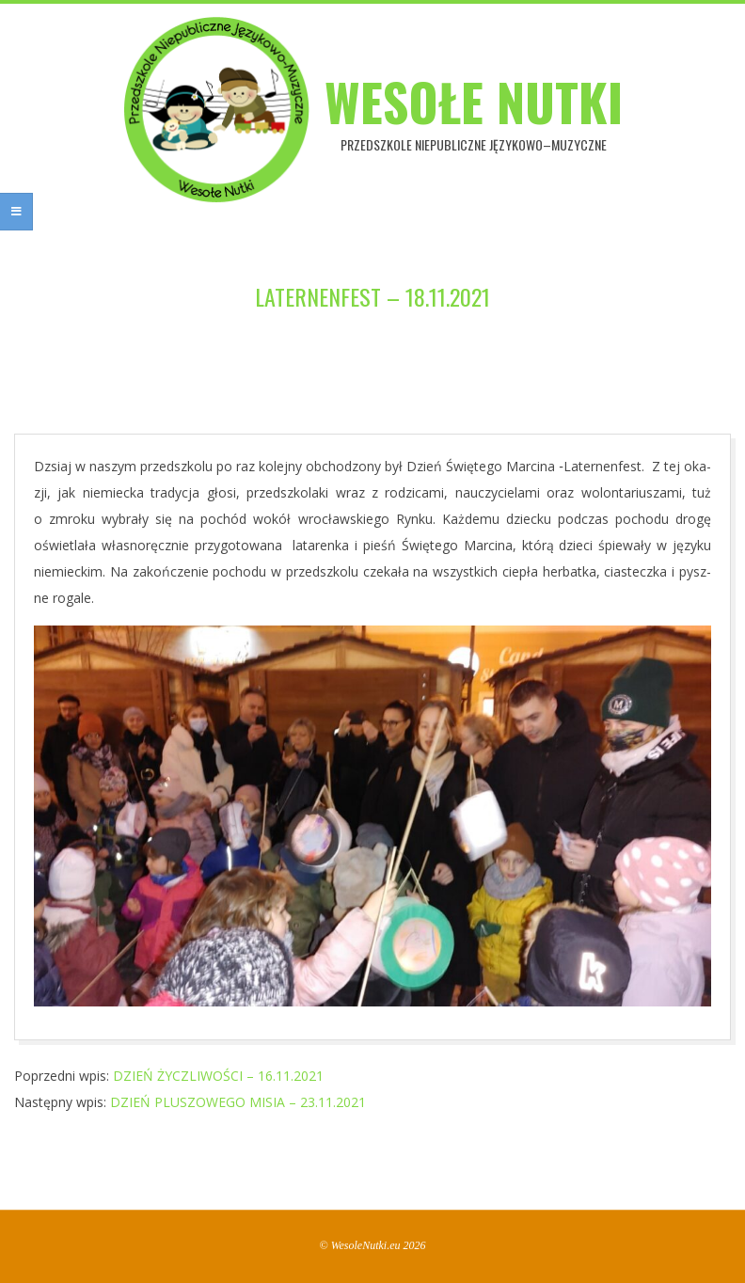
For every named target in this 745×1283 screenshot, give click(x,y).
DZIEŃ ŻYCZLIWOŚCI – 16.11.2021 (218, 1076)
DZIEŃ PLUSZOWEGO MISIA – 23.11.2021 (238, 1102)
